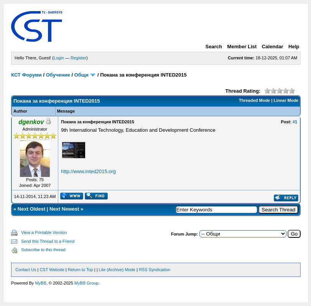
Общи (81, 75)
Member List (242, 46)
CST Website (51, 269)
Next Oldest (31, 209)
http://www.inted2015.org (88, 171)
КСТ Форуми (26, 75)
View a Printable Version (44, 232)
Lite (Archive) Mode (117, 269)
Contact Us (25, 269)
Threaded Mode (254, 100)
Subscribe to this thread (43, 249)
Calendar (272, 46)
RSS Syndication (155, 269)
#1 (295, 121)
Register (78, 58)
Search (214, 46)
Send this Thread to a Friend (47, 241)
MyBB (40, 283)
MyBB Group (86, 283)
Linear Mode (285, 100)
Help (293, 46)
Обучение (58, 75)
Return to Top (80, 269)
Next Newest (64, 209)
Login (59, 58)
